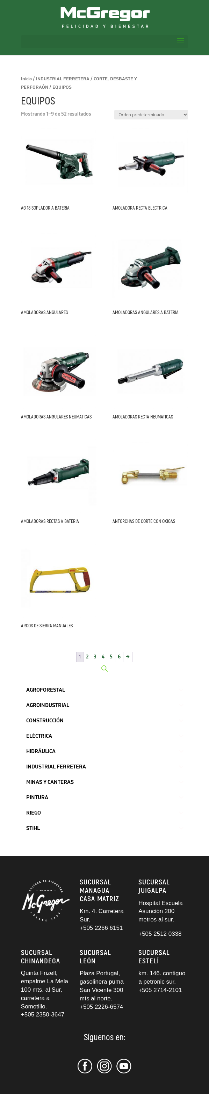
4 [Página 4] (103, 657)
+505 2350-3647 (42, 1014)
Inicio (26, 79)
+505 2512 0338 (159, 934)
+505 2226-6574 (101, 1007)
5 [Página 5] (111, 657)
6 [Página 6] (119, 657)
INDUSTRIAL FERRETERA (62, 79)
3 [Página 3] (95, 657)
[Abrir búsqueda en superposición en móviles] (104, 668)
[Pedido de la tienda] (151, 114)
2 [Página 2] (87, 657)
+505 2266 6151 (102, 928)
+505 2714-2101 (160, 990)
